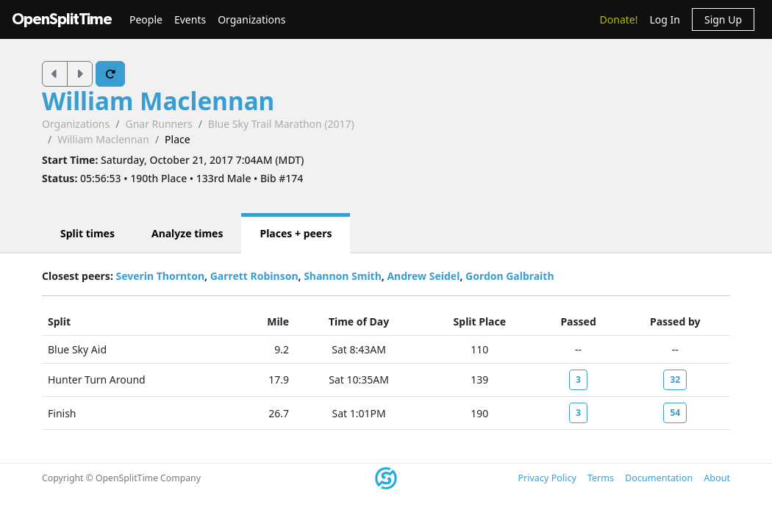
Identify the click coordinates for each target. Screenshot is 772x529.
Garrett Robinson (254, 276)
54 (675, 412)
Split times (87, 233)
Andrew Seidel (423, 276)
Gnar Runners (158, 124)
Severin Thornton (159, 276)
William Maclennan (158, 101)
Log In (664, 19)
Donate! (619, 19)
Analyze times (187, 233)
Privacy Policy (547, 478)
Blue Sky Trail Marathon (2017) (281, 124)
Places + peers (296, 233)
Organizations (251, 19)
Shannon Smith (343, 276)
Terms (600, 478)
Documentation (659, 478)
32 (675, 379)
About (717, 478)
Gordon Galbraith (509, 276)
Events (190, 19)
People (145, 19)
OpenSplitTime (62, 19)
